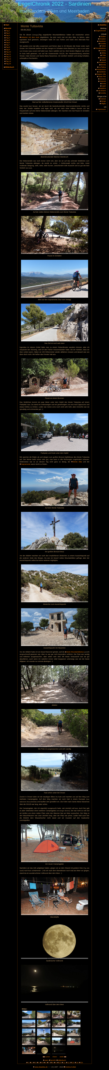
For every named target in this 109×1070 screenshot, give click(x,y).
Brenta (103, 65)
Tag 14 (8, 61)
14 (77, 1063)
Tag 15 (8, 64)
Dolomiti (103, 81)
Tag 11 (8, 54)
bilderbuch (62, 1060)
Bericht (8, 28)
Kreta (104, 83)
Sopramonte (25, 464)
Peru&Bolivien (100, 48)
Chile (104, 55)
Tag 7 (8, 45)
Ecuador (103, 58)
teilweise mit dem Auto (30, 37)
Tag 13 (8, 59)
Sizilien (103, 36)
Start (7, 25)
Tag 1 (8, 31)
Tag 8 (8, 47)
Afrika (104, 53)
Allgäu (103, 103)
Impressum (101, 109)
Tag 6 (8, 42)
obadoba (102, 25)
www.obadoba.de (41, 1067)
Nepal (103, 60)
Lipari (104, 86)
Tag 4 (8, 38)
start (46, 1060)
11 (64, 1063)
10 (60, 1063)
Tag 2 (8, 33)
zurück (46, 1057)
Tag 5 (8, 40)
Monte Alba (77, 462)
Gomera (103, 79)
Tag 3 (8, 35)
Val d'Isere (102, 91)
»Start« (54, 1057)
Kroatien (103, 39)
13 (73, 1063)
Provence (102, 62)
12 (69, 1063)
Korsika (103, 43)
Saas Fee (102, 76)
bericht (53, 1060)
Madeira (103, 88)
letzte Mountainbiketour (75, 652)
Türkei (103, 46)
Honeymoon (101, 69)
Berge (103, 101)
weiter (63, 1057)
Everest (103, 99)
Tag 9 (8, 49)
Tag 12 (8, 56)
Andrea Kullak (70, 1067)
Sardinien (102, 41)
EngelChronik (101, 31)
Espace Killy (101, 74)
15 (82, 1063)
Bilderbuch (9, 67)
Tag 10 (8, 52)
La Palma (102, 67)
